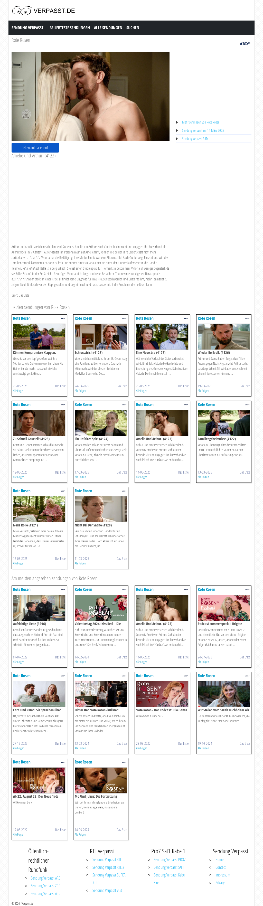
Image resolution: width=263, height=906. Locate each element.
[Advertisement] (91, 197)
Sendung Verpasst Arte (45, 893)
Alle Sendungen (108, 28)
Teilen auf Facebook (35, 147)
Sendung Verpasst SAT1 (169, 867)
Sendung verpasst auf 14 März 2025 (203, 130)
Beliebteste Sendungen (70, 28)
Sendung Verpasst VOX (107, 890)
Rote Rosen (21, 39)
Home (219, 859)
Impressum (222, 875)
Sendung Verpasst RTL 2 (108, 867)
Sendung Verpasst (27, 28)
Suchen (132, 28)
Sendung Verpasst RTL (107, 859)
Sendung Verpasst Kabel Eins (169, 878)
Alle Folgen (18, 390)
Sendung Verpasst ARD (46, 878)
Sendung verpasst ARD (195, 138)
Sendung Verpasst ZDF (45, 886)
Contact (220, 867)
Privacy (219, 882)
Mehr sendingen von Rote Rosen (201, 122)
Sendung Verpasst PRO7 (169, 859)
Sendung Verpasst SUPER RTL (109, 878)
